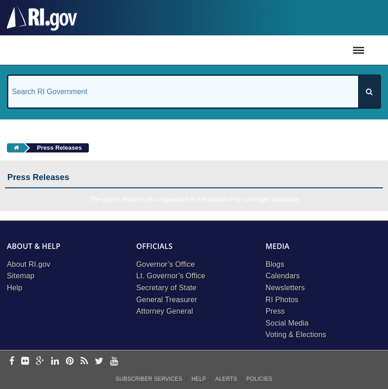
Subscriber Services (149, 379)
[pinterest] (70, 362)
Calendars (283, 276)
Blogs (275, 264)
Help (15, 288)
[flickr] (25, 362)
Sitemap (21, 276)
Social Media (287, 323)
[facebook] (11, 362)
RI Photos (282, 300)
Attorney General (164, 311)
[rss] (84, 362)
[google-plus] (40, 362)
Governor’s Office (165, 264)
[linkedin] (55, 362)
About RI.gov (28, 264)
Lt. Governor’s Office (170, 276)
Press (275, 311)
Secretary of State (166, 288)
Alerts (226, 379)
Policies (259, 379)
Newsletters (285, 288)
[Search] (369, 91)
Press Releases (59, 147)
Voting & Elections (296, 334)
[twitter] (99, 362)
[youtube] (114, 362)
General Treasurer (166, 300)
